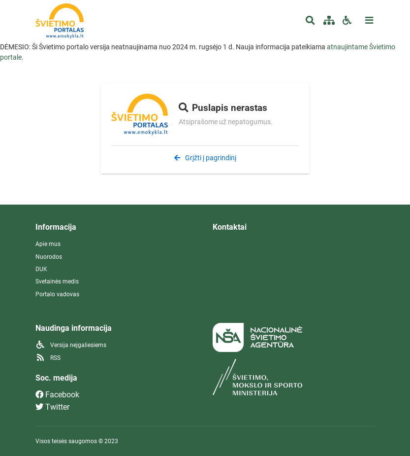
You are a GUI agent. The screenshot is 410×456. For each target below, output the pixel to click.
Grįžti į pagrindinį (205, 158)
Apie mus (48, 244)
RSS (48, 357)
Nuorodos (48, 256)
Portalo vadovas (57, 294)
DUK (41, 269)
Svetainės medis (57, 281)
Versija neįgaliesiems (70, 345)
